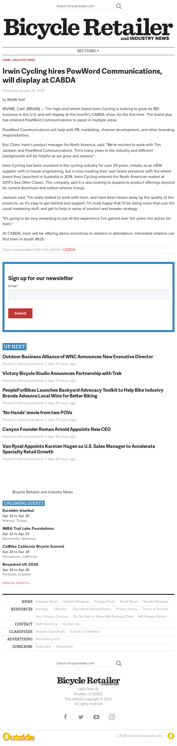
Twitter (81, 717)
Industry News (24, 60)
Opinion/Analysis (31, 420)
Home (6, 60)
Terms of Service (155, 609)
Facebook (65, 717)
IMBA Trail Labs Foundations (28, 528)
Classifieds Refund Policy (91, 609)
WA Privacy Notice (152, 616)
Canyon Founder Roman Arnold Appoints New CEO (56, 429)
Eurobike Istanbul (18, 510)
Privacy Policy (126, 609)
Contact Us (71, 624)
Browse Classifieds (50, 631)
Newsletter (64, 646)
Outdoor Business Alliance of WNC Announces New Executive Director (77, 356)
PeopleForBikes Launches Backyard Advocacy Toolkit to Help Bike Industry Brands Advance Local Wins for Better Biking (82, 392)
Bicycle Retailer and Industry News (42, 492)
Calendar (60, 609)
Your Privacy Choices (52, 616)
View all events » (15, 583)
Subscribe (43, 646)
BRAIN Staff (16, 100)
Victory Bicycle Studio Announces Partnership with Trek (62, 373)
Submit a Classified (84, 631)
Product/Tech (104, 601)
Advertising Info (48, 639)
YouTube (96, 717)
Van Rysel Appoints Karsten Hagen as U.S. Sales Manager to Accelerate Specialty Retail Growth (78, 449)
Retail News (129, 601)
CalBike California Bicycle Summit (33, 546)
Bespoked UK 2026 (20, 564)
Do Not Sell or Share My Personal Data (103, 616)
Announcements (30, 364)
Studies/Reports (155, 601)
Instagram (112, 717)
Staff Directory (47, 624)
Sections (88, 50)
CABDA (69, 249)
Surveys (42, 609)
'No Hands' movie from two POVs (37, 412)
